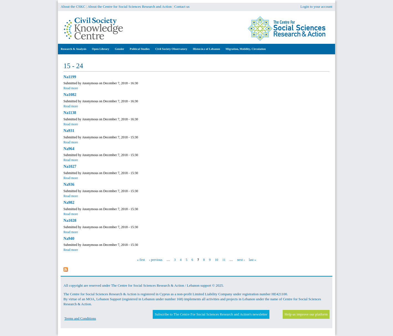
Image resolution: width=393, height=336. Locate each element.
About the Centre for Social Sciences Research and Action (130, 6)
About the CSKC (73, 6)
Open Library (100, 48)
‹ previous (155, 260)
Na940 (68, 238)
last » (252, 260)
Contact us (182, 6)
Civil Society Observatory (171, 48)
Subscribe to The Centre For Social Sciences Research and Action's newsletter (211, 314)
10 (216, 260)
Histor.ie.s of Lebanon (206, 48)
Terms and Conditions (80, 318)
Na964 (68, 148)
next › (241, 260)
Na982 (68, 202)
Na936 (68, 184)
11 (224, 260)
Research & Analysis (73, 48)
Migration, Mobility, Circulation (246, 48)
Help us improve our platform (306, 314)
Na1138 (69, 112)
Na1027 (69, 166)
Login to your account (316, 6)
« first (141, 260)
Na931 (68, 130)
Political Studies (140, 48)
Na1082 (69, 94)
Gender (119, 48)
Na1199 (69, 77)
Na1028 (69, 220)
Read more (70, 88)
